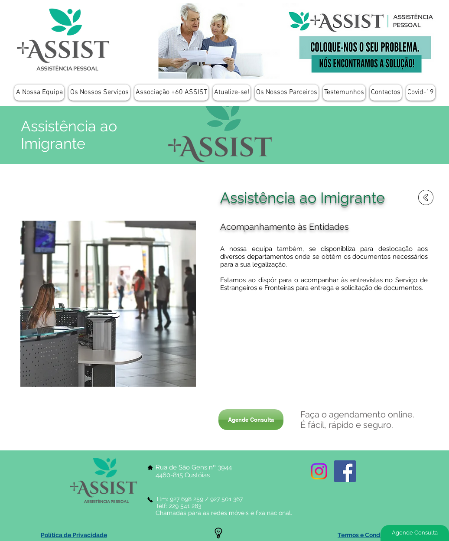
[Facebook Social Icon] (345, 471)
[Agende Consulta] (250, 419)
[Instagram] (319, 471)
